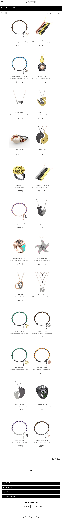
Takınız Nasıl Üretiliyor (8, 487)
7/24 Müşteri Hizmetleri (8, 496)
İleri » (58, 459)
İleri (59, 13)
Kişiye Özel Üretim (7, 483)
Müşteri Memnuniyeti (7, 492)
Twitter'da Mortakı (27, 516)
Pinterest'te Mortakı (30, 516)
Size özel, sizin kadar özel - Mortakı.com (31, 1)
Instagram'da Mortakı (34, 516)
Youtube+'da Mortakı (37, 516)
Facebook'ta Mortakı (24, 516)
